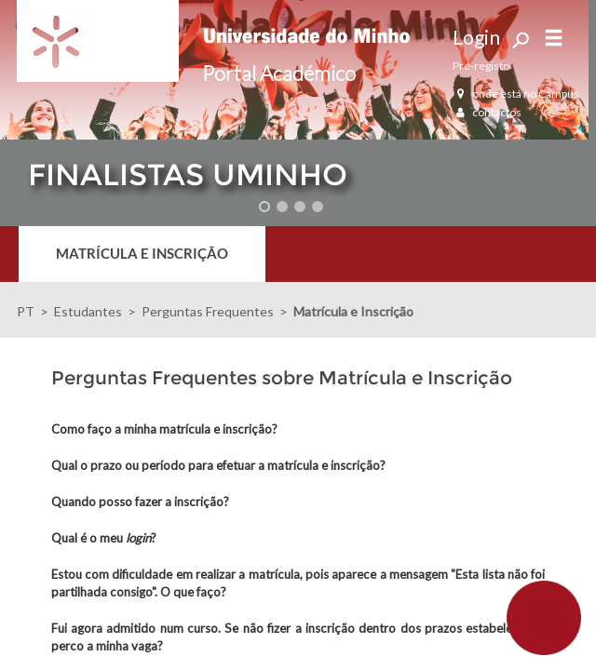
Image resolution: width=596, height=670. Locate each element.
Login (476, 36)
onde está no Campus (516, 93)
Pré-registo (481, 66)
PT (25, 311)
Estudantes (88, 311)
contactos (487, 112)
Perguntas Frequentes (208, 311)
